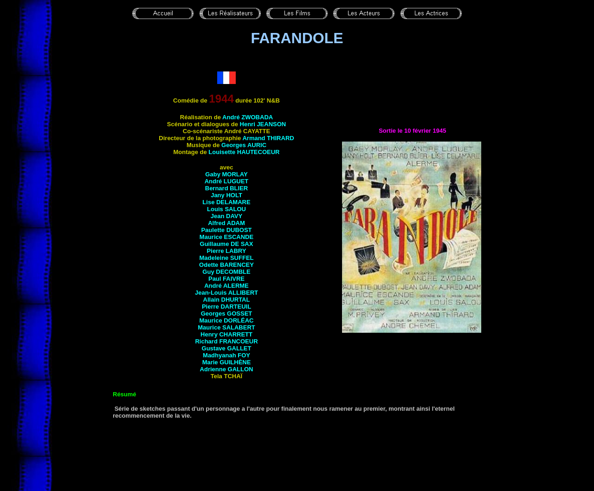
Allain (226, 299)
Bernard (226, 188)
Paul (226, 278)
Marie (226, 362)
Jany (226, 195)
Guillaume (226, 243)
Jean (226, 216)
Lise (226, 202)
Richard (226, 341)
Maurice (226, 236)
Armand (268, 138)
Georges (243, 145)
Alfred (226, 223)
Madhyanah (226, 355)
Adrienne (226, 369)
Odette (226, 264)
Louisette (243, 152)
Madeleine (226, 257)
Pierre (226, 250)
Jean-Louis (226, 292)
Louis (226, 209)
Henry (226, 334)
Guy (226, 271)
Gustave (227, 348)
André (247, 117)
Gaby (226, 174)
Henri (263, 124)
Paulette (226, 229)
